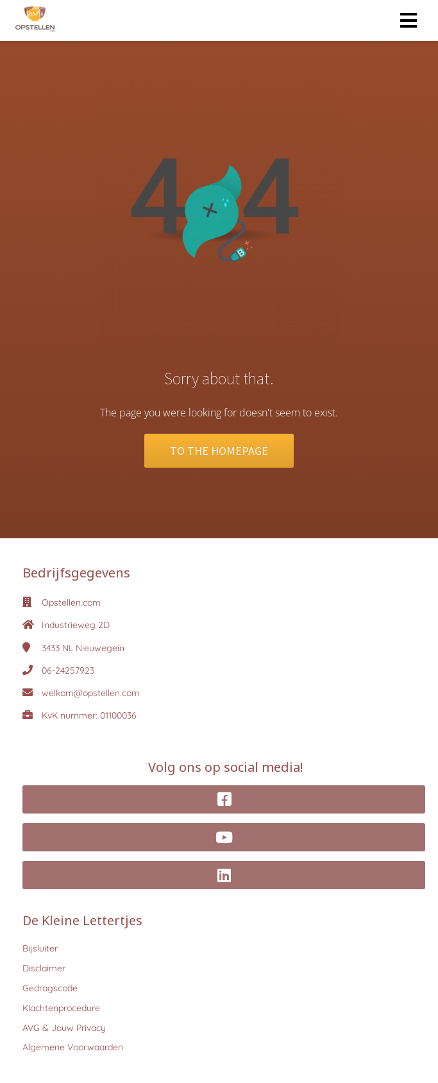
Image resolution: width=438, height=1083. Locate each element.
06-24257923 (68, 670)
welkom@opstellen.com (91, 693)
